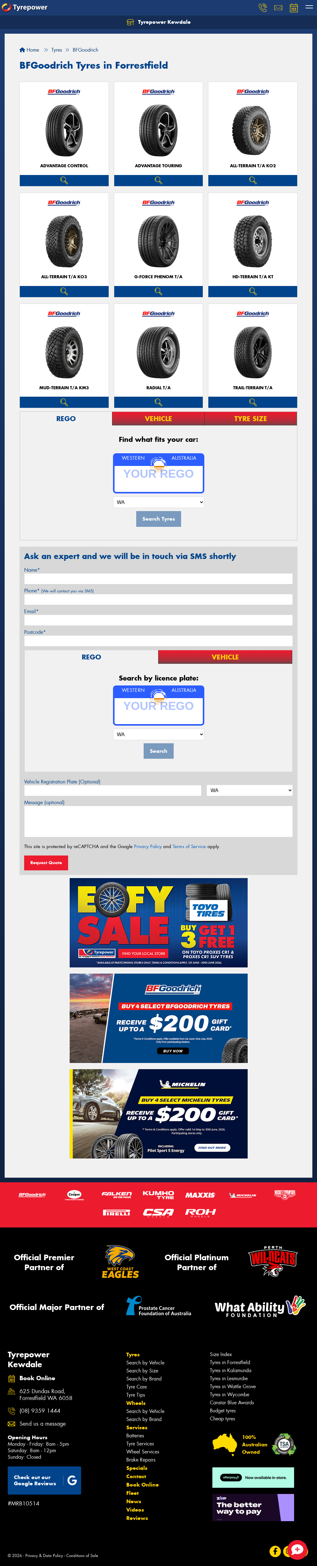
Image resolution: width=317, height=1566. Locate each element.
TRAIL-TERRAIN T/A (252, 387)
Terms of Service (189, 846)
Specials (136, 1468)
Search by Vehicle (145, 1362)
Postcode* (35, 632)
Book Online (142, 1484)
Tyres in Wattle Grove (233, 1386)
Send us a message (43, 1423)
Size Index (221, 1354)
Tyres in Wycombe (229, 1394)
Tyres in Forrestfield (230, 1362)
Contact (136, 1476)
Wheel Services (142, 1452)
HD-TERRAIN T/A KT (252, 276)
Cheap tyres (222, 1418)
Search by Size (142, 1371)
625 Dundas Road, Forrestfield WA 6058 (46, 1395)
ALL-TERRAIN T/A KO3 (64, 276)
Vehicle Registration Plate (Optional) (62, 782)
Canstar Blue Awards (232, 1402)
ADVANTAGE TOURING (158, 166)
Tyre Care (136, 1387)
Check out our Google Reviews (45, 1480)
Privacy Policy (148, 846)
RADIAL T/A (158, 387)
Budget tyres (223, 1410)
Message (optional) (44, 802)
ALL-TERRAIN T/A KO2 (253, 166)
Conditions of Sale (82, 1555)
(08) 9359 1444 (40, 1411)
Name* (32, 570)
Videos (135, 1509)
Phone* (59, 590)
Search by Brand (144, 1379)
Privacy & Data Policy (44, 1555)
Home (29, 50)
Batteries (135, 1435)
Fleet (132, 1493)
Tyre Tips (135, 1395)
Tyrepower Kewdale (159, 22)
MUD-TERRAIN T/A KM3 (64, 387)
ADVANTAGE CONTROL (64, 166)
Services (136, 1427)
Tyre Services (140, 1443)
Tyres (133, 1354)
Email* (31, 611)
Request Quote (46, 862)
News (133, 1501)
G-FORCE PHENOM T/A (158, 276)
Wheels (135, 1403)
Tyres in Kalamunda (230, 1370)
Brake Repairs (140, 1460)
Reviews (137, 1518)
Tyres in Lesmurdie (229, 1378)
